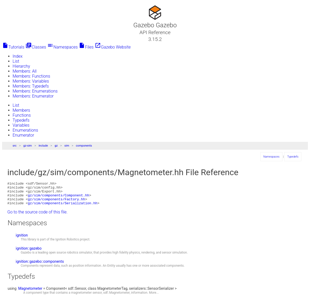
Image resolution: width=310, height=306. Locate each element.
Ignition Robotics (67, 244)
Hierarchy (21, 66)
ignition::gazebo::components (40, 266)
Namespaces (62, 47)
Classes (35, 47)
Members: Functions (31, 76)
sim (67, 145)
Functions (22, 115)
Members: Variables (31, 81)
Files (86, 47)
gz (56, 145)
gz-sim (27, 145)
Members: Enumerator (33, 96)
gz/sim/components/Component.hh (58, 198)
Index (18, 56)
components (84, 145)
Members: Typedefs (31, 86)
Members (21, 110)
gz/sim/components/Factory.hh (56, 203)
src (15, 145)
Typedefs (21, 120)
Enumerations (25, 130)
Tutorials (13, 47)
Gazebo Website (113, 47)
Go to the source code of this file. (37, 216)
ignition (22, 240)
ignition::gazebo (28, 253)
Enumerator (23, 135)
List (16, 61)
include (43, 145)
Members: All (24, 71)
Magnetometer (30, 293)
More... (154, 297)
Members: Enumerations (35, 91)
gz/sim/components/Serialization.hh (62, 207)
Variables (21, 125)
